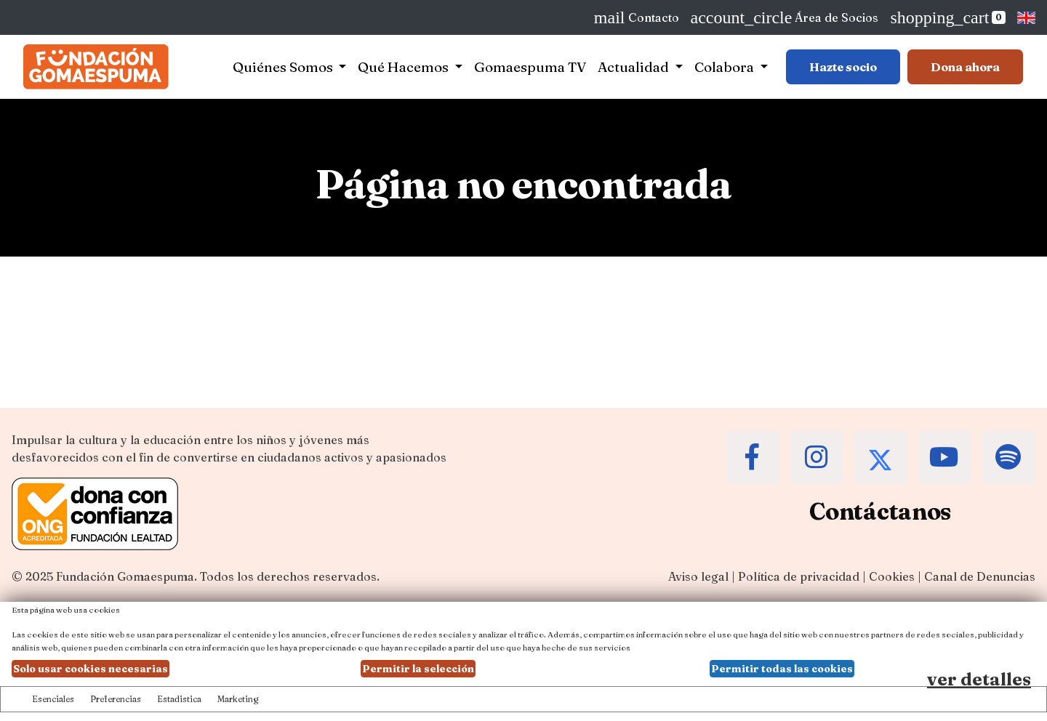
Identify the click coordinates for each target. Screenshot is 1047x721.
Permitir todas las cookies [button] (782, 668)
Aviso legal (698, 576)
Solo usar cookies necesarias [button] (90, 668)
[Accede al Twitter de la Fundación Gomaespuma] (880, 457)
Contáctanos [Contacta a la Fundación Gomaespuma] (880, 511)
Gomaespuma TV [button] (530, 67)
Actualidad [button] (635, 67)
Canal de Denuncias (979, 576)
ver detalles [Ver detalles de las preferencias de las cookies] (979, 679)
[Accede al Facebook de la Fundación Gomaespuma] (752, 457)
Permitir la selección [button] (418, 668)
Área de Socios (785, 17)
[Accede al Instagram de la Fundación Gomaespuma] (816, 457)
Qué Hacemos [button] (405, 67)
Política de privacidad (798, 576)
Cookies (892, 576)
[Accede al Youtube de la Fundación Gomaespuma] (944, 457)
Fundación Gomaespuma (125, 576)
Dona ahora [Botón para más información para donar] (965, 67)
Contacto (636, 17)
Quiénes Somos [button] (284, 67)
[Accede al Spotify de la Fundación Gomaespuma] (1008, 457)
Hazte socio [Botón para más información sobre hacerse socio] (843, 67)
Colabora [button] (725, 67)
